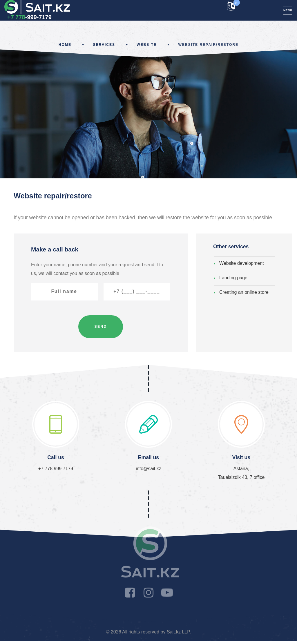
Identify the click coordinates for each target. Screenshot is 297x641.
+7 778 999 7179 (55, 468)
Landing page (233, 277)
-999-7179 (29, 17)
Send (101, 327)
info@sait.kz (148, 468)
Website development (241, 263)
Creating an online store (244, 292)
